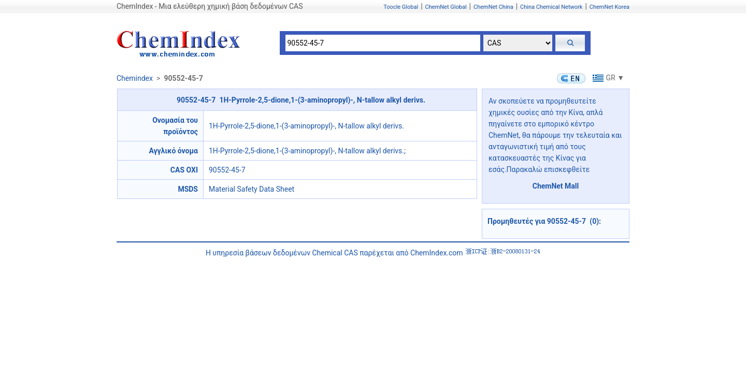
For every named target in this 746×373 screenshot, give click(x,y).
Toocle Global (400, 7)
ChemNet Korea (609, 7)
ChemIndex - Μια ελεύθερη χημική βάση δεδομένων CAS (210, 6)
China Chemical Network (551, 7)
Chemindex (135, 78)
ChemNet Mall (556, 186)
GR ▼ (607, 78)
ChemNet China (493, 7)
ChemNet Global (446, 7)
